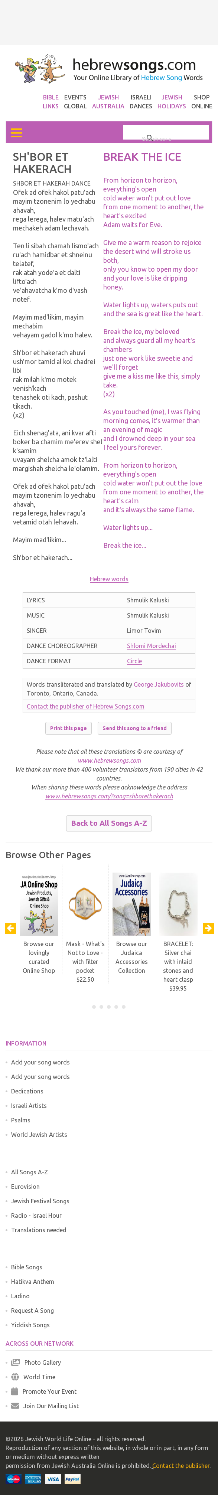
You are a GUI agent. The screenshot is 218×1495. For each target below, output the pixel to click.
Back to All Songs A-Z (109, 823)
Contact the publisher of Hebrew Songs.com (85, 706)
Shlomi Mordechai (151, 645)
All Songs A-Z (29, 1172)
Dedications (27, 1091)
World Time (33, 1377)
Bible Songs (26, 1267)
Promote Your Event (44, 1391)
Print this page (68, 728)
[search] (156, 138)
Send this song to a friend (135, 728)
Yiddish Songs (30, 1325)
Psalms (20, 1120)
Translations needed (38, 1230)
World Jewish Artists (39, 1134)
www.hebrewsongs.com (109, 760)
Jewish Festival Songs (40, 1201)
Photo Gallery (36, 1362)
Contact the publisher (180, 1465)
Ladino (20, 1296)
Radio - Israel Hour (36, 1215)
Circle (134, 661)
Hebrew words (109, 579)
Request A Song (32, 1310)
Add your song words (40, 1062)
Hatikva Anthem (32, 1281)
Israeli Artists (29, 1105)
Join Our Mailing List (45, 1406)
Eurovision (25, 1186)
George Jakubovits (159, 684)
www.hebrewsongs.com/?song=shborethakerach (109, 796)
